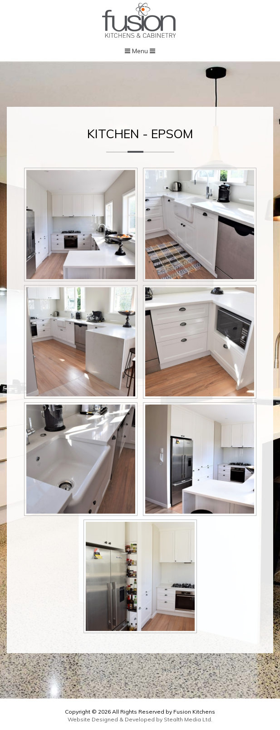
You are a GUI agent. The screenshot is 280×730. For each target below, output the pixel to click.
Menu (140, 51)
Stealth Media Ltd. (188, 719)
